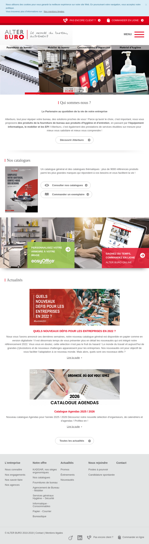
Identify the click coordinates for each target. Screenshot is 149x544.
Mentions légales (54, 533)
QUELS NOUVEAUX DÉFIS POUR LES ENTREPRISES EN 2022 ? (74, 331)
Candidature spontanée (101, 474)
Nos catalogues (41, 477)
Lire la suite (73, 357)
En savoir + (68, 249)
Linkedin (79, 537)
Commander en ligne (125, 20)
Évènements (67, 474)
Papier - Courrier (42, 511)
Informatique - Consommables (41, 505)
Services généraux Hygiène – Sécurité (43, 497)
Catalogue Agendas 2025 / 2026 (74, 411)
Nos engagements (15, 474)
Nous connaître (13, 469)
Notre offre (40, 462)
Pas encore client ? (83, 20)
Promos (65, 469)
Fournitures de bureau (45, 482)
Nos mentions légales (54, 11)
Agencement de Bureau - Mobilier (46, 489)
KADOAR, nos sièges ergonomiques (45, 471)
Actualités (67, 462)
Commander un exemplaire (68, 194)
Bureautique (39, 516)
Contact (121, 462)
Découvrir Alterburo (72, 140)
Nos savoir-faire (14, 479)
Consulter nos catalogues (67, 185)
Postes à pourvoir (98, 469)
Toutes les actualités (72, 440)
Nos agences (12, 484)
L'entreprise (12, 462)
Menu (134, 34)
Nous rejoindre (98, 462)
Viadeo (70, 537)
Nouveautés (67, 479)
